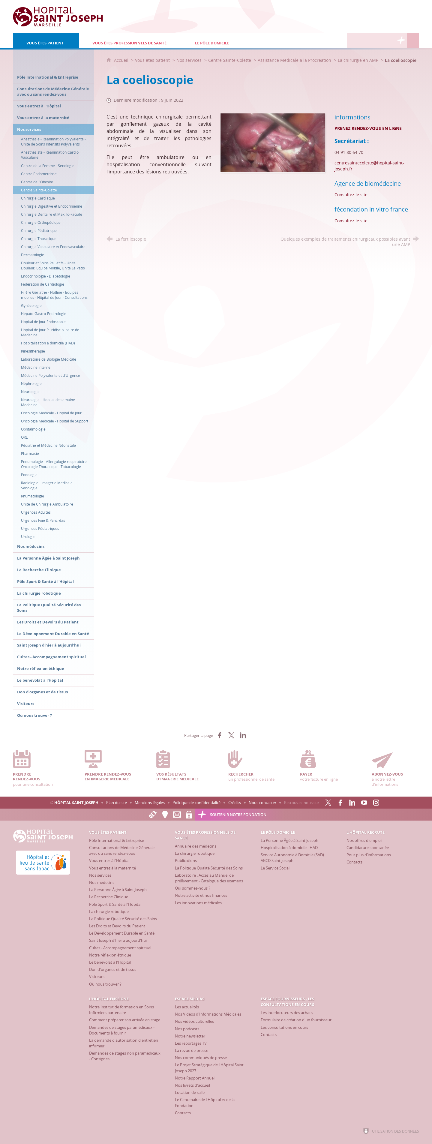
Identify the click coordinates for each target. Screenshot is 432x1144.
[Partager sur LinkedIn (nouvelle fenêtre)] (243, 735)
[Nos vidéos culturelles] (194, 1021)
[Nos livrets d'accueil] (192, 1085)
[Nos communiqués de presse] (201, 1057)
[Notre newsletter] (190, 1036)
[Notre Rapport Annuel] (194, 1078)
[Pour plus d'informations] (368, 854)
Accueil (122, 60)
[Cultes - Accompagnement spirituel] (120, 947)
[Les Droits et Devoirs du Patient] (117, 926)
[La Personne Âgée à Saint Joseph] (118, 889)
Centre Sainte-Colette (229, 60)
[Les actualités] (187, 1007)
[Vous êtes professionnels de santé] (130, 40)
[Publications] (186, 860)
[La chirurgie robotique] (109, 911)
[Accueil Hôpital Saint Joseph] (58, 16)
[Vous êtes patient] (46, 40)
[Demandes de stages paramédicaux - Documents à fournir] (121, 1030)
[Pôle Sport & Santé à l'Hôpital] (115, 904)
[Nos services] (100, 875)
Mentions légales (150, 802)
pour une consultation (36, 768)
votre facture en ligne (323, 766)
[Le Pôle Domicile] (234, 40)
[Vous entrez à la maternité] (112, 868)
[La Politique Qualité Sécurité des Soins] (123, 918)
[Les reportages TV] (191, 1043)
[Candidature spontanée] (367, 847)
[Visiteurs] (96, 976)
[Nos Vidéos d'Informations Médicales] (208, 1014)
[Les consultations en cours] (284, 1027)
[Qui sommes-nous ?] (192, 888)
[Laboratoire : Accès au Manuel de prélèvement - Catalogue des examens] (209, 878)
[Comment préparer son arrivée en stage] (124, 1019)
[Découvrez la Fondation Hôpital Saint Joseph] (401, 40)
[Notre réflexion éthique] (110, 955)
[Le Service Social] (275, 868)
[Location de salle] (190, 1092)
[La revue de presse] (191, 1050)
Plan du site (116, 802)
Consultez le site (351, 194)
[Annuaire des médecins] (195, 846)
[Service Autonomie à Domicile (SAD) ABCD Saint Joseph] (292, 857)
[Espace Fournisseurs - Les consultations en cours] (389, 40)
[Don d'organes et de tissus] (112, 969)
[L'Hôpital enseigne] (365, 40)
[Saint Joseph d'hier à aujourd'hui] (118, 940)
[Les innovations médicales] (198, 902)
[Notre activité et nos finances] (201, 895)
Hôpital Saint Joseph (76, 802)
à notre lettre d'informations (395, 768)
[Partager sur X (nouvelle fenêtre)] (231, 735)
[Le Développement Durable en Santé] (121, 933)
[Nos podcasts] (187, 1028)
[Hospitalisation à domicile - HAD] (289, 847)
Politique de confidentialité (196, 802)
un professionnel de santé (252, 766)
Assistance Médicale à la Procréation (295, 60)
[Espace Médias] (377, 40)
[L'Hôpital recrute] (353, 40)
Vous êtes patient (152, 60)
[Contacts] (354, 862)
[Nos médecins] (101, 882)
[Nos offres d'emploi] (364, 840)
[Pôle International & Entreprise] (116, 840)
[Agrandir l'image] (272, 142)
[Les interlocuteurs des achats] (287, 1012)
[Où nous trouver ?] (105, 984)
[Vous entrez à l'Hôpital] (109, 860)
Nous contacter (262, 802)
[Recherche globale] (413, 40)
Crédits (234, 802)
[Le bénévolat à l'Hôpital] (110, 962)
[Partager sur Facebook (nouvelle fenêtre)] (219, 735)
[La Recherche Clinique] (108, 896)
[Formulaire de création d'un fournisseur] (296, 1019)
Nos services (189, 60)
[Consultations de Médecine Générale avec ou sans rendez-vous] (121, 850)
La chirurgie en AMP (358, 60)
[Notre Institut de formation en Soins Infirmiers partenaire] (121, 1009)
